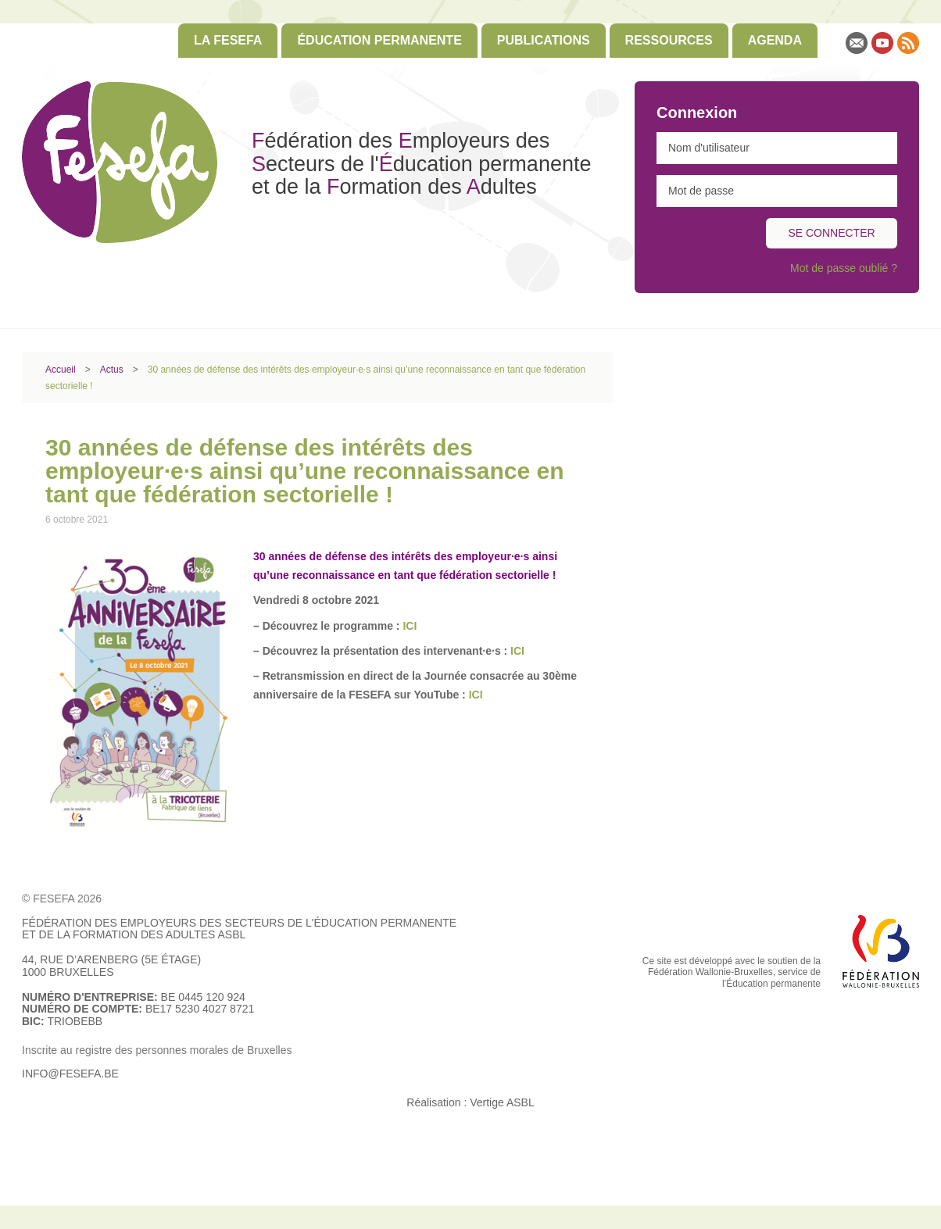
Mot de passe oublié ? (843, 268)
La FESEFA (228, 40)
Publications (543, 40)
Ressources (669, 40)
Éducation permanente (379, 40)
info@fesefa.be (70, 1073)
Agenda (775, 40)
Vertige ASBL (502, 1102)
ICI (515, 651)
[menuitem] (227, 40)
